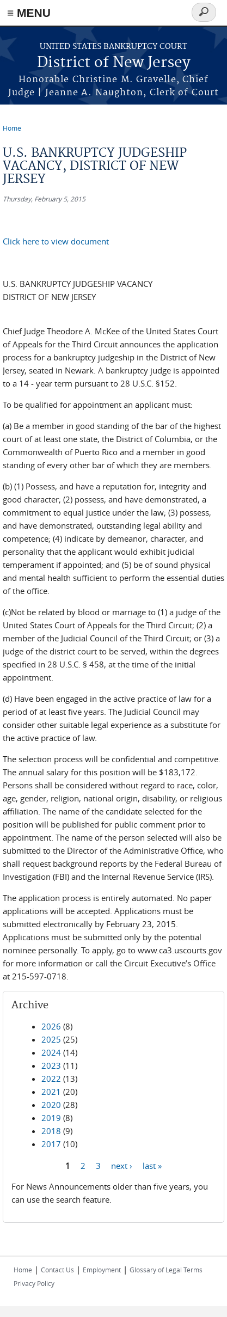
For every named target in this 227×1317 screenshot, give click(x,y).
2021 (51, 1091)
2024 (51, 1052)
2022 (51, 1078)
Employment (102, 1269)
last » (152, 1165)
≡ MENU (29, 13)
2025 (51, 1039)
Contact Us (57, 1269)
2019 (51, 1117)
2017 (51, 1143)
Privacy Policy (34, 1283)
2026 (51, 1026)
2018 (51, 1130)
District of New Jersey (114, 63)
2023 (51, 1065)
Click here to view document (56, 241)
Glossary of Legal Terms (166, 1269)
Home (12, 128)
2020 (51, 1104)
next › (121, 1165)
